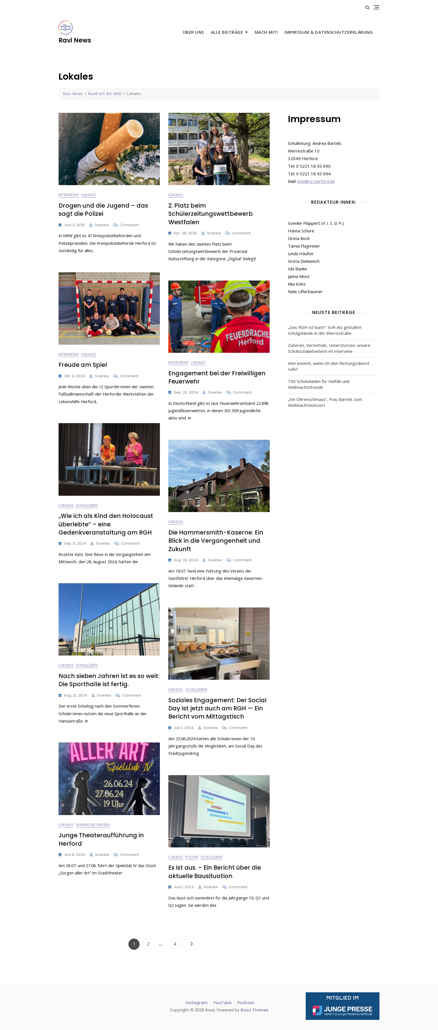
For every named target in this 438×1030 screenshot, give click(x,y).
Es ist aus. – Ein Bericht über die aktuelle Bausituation (214, 872)
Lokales (88, 195)
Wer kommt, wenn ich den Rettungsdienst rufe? (328, 366)
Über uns (193, 32)
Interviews (69, 195)
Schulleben (86, 505)
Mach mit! (266, 32)
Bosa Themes (255, 1010)
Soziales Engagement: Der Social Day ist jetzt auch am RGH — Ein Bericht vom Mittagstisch (217, 708)
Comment (129, 225)
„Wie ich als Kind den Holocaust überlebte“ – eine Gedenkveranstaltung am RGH (106, 524)
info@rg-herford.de (316, 181)
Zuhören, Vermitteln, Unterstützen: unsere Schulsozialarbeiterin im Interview (329, 348)
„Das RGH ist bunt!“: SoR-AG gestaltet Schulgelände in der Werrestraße (325, 330)
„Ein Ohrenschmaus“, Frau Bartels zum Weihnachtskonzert (325, 402)
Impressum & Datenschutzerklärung (329, 32)
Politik (192, 857)
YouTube (222, 1003)
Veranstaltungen (93, 824)
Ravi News (75, 40)
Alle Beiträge (227, 32)
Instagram (196, 1003)
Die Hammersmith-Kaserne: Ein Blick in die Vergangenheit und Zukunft (215, 541)
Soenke (102, 225)
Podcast (245, 1003)
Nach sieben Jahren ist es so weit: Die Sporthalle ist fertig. (109, 680)
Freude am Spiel (83, 365)
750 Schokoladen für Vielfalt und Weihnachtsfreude (318, 384)
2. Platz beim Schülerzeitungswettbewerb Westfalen (210, 214)
